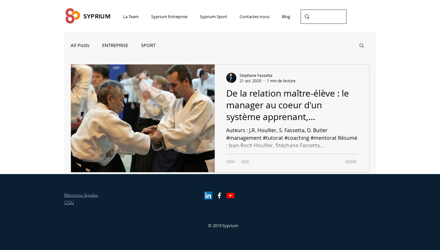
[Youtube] (230, 195)
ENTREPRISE (115, 45)
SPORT (148, 45)
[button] (362, 46)
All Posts (80, 45)
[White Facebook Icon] (219, 195)
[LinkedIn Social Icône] (208, 195)
